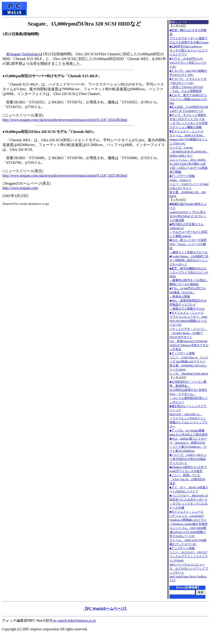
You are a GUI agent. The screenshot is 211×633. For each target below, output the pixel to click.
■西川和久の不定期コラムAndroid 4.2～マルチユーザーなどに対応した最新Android (188, 230)
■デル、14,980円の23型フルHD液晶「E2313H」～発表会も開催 (187, 292)
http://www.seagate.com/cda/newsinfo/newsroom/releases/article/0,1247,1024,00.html (64, 120)
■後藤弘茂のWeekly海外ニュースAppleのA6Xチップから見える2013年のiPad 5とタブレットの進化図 (187, 212)
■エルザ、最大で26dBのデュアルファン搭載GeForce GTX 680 (188, 99)
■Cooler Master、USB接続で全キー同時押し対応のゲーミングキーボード (189, 260)
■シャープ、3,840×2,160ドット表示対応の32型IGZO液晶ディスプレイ (188, 459)
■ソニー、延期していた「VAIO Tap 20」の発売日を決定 (187, 479)
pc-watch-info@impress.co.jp (74, 620)
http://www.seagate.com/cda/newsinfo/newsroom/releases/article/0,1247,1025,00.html (64, 175)
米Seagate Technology (22, 54)
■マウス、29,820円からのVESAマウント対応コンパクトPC (187, 62)
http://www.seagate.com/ (20, 188)
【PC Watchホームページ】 (105, 608)
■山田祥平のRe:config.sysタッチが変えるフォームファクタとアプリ (188, 50)
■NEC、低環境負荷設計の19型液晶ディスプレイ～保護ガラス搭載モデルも (187, 304)
